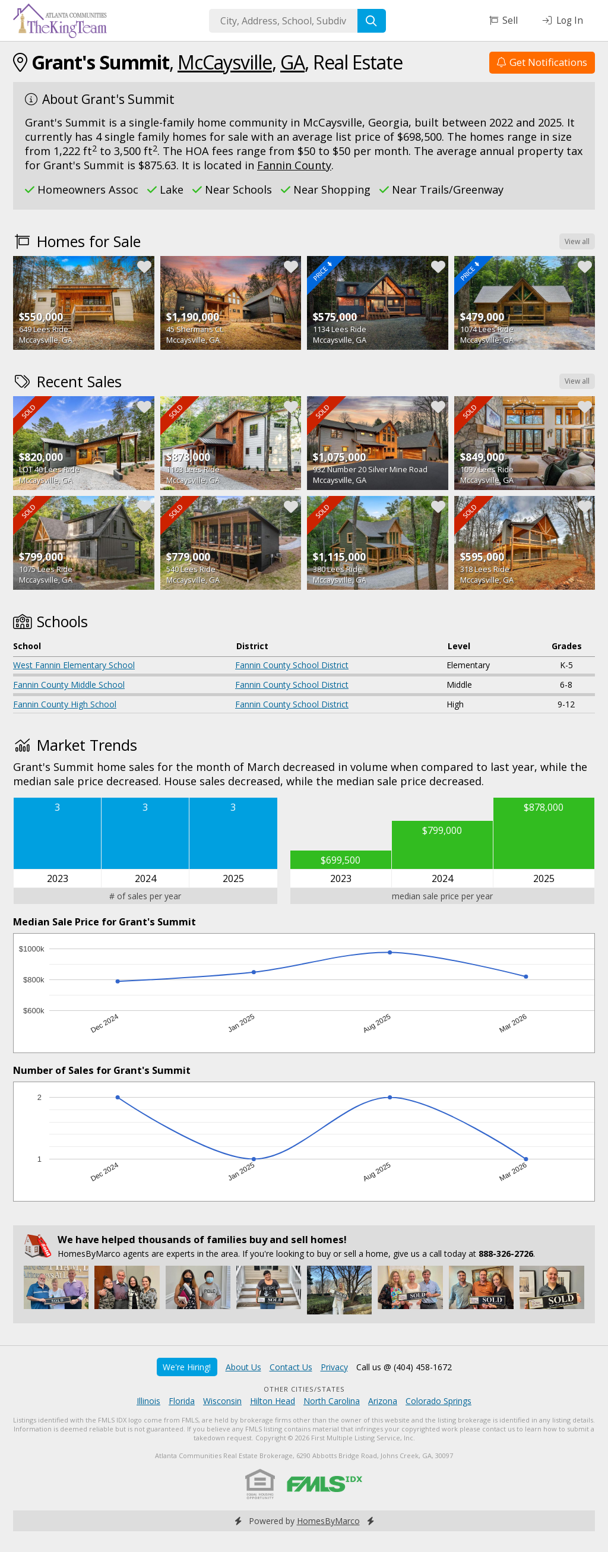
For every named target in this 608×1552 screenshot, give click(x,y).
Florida (182, 1400)
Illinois (148, 1400)
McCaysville (225, 62)
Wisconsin (222, 1400)
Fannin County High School (64, 704)
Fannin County (294, 165)
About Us (243, 1367)
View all (577, 241)
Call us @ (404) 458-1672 (404, 1367)
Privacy (334, 1367)
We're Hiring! (187, 1367)
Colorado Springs (438, 1400)
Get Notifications (542, 62)
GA (292, 62)
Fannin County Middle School (69, 684)
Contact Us (291, 1367)
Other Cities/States (304, 1389)
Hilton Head (272, 1400)
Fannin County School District (292, 665)
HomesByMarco (328, 1520)
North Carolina (331, 1400)
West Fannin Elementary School (74, 665)
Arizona (382, 1400)
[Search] (371, 21)
